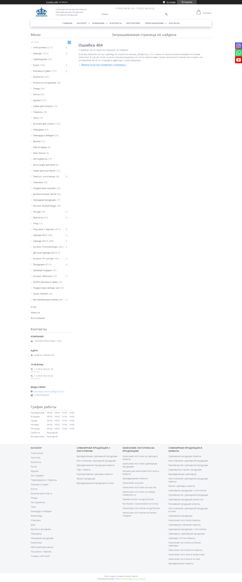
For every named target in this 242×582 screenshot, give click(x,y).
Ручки (36, 65)
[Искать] (166, 14)
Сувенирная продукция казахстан (185, 499)
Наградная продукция (44, 199)
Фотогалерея (38, 318)
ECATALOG (174, 23)
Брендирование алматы (180, 563)
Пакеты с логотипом (44, 176)
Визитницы (36, 515)
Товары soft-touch (40, 556)
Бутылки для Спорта (43, 123)
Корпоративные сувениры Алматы (95, 474)
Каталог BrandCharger (44, 205)
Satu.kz (135, 576)
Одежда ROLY (40, 235)
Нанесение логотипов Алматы (184, 520)
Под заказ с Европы (43, 229)
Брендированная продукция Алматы (96, 465)
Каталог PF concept (43, 258)
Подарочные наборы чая (46, 287)
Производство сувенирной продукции (188, 465)
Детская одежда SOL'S (45, 252)
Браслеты (38, 217)
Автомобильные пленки (45, 299)
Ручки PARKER (40, 293)
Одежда (37, 53)
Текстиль (35, 457)
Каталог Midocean (42, 276)
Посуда (37, 211)
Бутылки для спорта (41, 493)
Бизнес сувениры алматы (181, 485)
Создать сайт (52, 2)
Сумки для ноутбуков (44, 170)
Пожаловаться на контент (133, 579)
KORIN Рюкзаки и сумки (45, 282)
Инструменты (40, 158)
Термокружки (40, 59)
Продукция (38, 264)
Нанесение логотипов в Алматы (185, 550)
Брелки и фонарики (41, 529)
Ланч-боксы (39, 153)
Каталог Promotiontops (45, 246)
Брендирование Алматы (135, 478)
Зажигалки (36, 542)
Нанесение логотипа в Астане (184, 558)
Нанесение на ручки (133, 482)
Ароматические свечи (44, 194)
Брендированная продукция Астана (95, 483)
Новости (35, 312)
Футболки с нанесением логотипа (140, 503)
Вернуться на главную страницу (103, 65)
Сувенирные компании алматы (184, 524)
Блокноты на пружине (44, 82)
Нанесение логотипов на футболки (141, 508)
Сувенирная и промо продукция (185, 469)
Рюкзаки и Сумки (42, 70)
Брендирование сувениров (182, 474)
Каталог (82, 23)
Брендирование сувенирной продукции (97, 456)
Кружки (37, 100)
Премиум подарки (42, 270)
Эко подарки (37, 475)
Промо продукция (86, 478)
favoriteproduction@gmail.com (49, 391)
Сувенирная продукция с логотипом (187, 490)
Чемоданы (38, 129)
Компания (98, 23)
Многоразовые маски (42, 547)
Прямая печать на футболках (138, 499)
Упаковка (38, 182)
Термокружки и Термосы (44, 479)
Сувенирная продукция (180, 515)
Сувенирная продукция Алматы (184, 456)
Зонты (36, 94)
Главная (67, 23)
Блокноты (38, 76)
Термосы (37, 111)
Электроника (40, 47)
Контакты (115, 23)
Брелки (36, 141)
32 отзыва (171, 2)
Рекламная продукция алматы (184, 503)
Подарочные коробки (44, 188)
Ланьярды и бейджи (43, 135)
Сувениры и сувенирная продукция (186, 533)
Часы (35, 117)
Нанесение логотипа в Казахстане (186, 554)
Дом (33, 524)
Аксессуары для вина (44, 164)
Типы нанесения (154, 23)
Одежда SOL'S (40, 240)
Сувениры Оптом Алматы (181, 538)
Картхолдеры (40, 147)
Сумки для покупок (43, 106)
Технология (37, 453)
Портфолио (133, 23)
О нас (34, 306)
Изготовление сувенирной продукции (96, 460)
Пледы (36, 88)
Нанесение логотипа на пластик (139, 487)
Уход (35, 223)
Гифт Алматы (84, 469)
